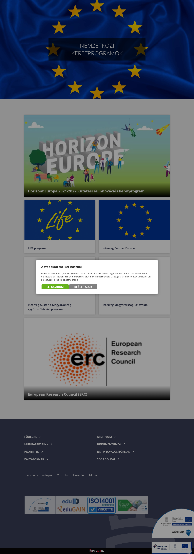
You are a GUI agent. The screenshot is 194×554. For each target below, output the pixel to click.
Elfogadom (55, 287)
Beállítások (83, 287)
